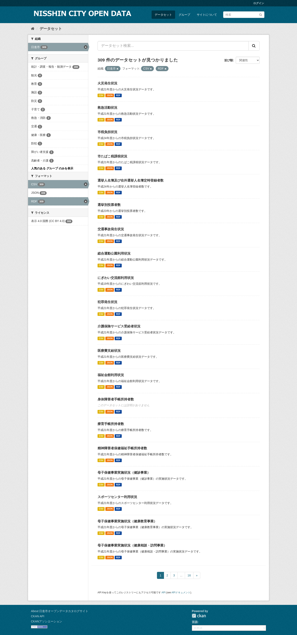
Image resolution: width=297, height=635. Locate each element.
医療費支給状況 (109, 350)
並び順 (228, 60)
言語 (195, 622)
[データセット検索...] (173, 46)
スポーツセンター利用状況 (117, 497)
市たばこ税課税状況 (112, 156)
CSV (101, 95)
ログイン (258, 3)
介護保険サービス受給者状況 (119, 326)
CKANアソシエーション (46, 621)
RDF (118, 95)
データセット (163, 14)
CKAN (199, 616)
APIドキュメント (181, 592)
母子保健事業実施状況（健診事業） (124, 472)
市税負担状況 (107, 132)
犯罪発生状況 (107, 302)
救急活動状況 (107, 107)
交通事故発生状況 (111, 229)
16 (189, 575)
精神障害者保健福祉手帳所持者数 (122, 448)
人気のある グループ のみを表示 (52, 168)
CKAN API (37, 616)
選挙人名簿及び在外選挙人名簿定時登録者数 (131, 180)
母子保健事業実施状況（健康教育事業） (127, 521)
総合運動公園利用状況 (114, 253)
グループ (184, 14)
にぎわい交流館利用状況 (116, 278)
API (163, 592)
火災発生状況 (107, 83)
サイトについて (207, 14)
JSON (110, 95)
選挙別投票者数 (109, 205)
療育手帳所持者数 (111, 424)
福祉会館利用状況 (111, 375)
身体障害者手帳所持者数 (116, 399)
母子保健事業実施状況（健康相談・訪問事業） (132, 545)
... (181, 575)
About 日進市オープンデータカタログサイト (59, 611)
